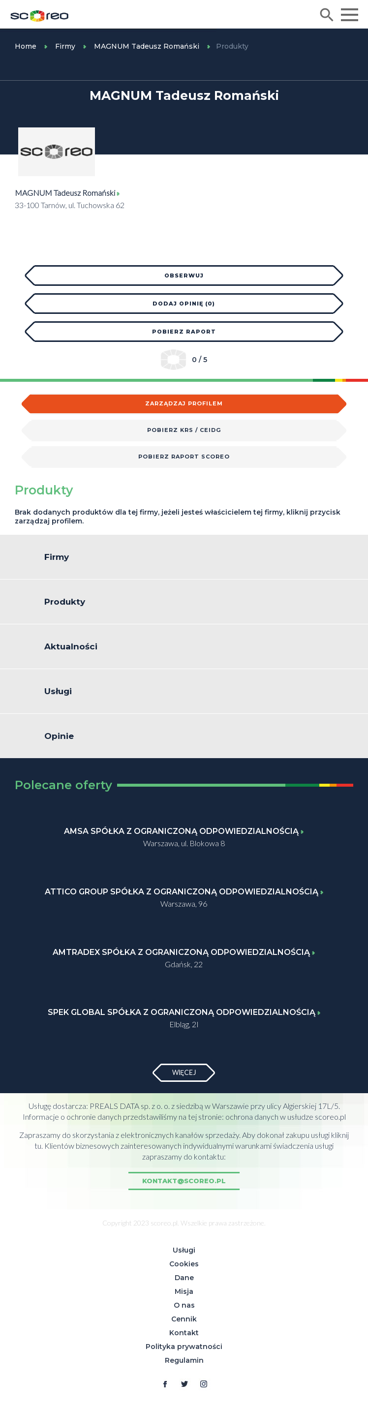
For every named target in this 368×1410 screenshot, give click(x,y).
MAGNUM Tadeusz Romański (146, 46)
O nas (184, 1305)
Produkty (232, 46)
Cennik (184, 1319)
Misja (184, 1291)
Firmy (65, 46)
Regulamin (184, 1360)
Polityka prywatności (184, 1346)
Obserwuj (184, 275)
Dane (184, 1277)
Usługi (184, 1250)
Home (25, 46)
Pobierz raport (184, 331)
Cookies (184, 1263)
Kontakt (184, 1332)
